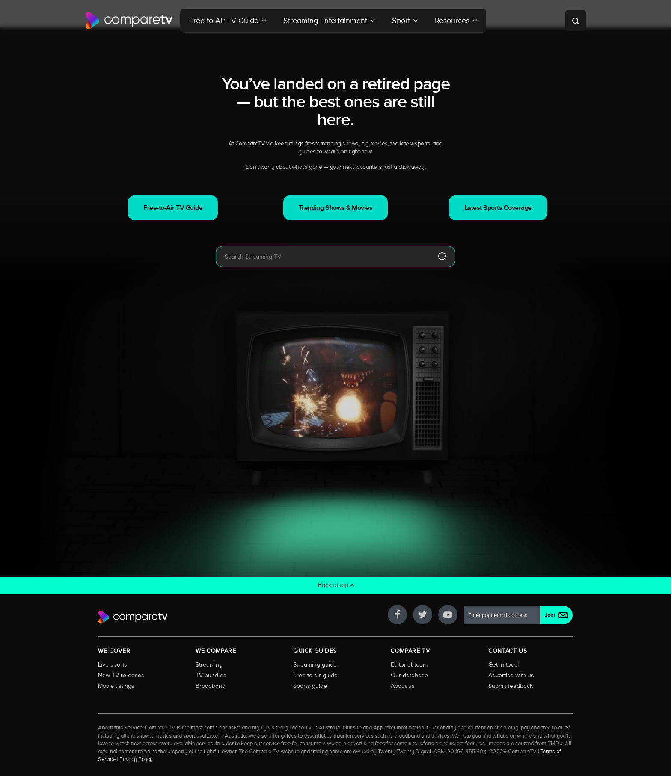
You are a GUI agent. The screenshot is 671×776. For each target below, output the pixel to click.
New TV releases (121, 675)
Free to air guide (315, 675)
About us (403, 685)
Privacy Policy (136, 759)
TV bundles (211, 675)
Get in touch (504, 664)
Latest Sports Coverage (498, 208)
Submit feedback (510, 685)
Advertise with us (511, 675)
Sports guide (310, 685)
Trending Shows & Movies (336, 208)
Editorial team (409, 664)
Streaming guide (315, 664)
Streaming (209, 664)
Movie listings (116, 685)
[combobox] (322, 256)
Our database (409, 675)
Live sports (112, 664)
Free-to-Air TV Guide (172, 208)
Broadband (211, 685)
